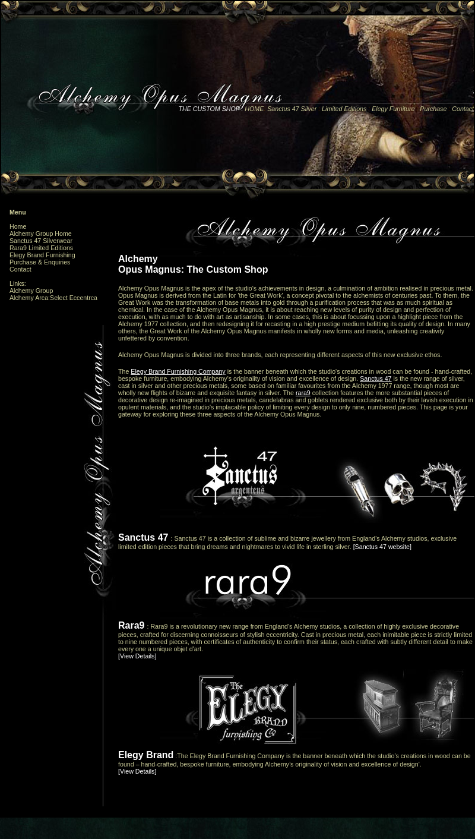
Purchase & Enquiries (40, 262)
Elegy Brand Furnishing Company (178, 371)
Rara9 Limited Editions (41, 247)
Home (18, 226)
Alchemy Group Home (41, 233)
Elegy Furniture (394, 108)
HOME (253, 108)
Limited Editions (344, 108)
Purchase (434, 108)
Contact (463, 108)
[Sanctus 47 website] (382, 546)
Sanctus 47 (375, 378)
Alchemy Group (31, 290)
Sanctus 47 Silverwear (41, 240)
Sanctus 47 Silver (291, 108)
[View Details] (137, 656)
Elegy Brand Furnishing (42, 254)
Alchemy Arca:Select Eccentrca (53, 297)
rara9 (303, 392)
